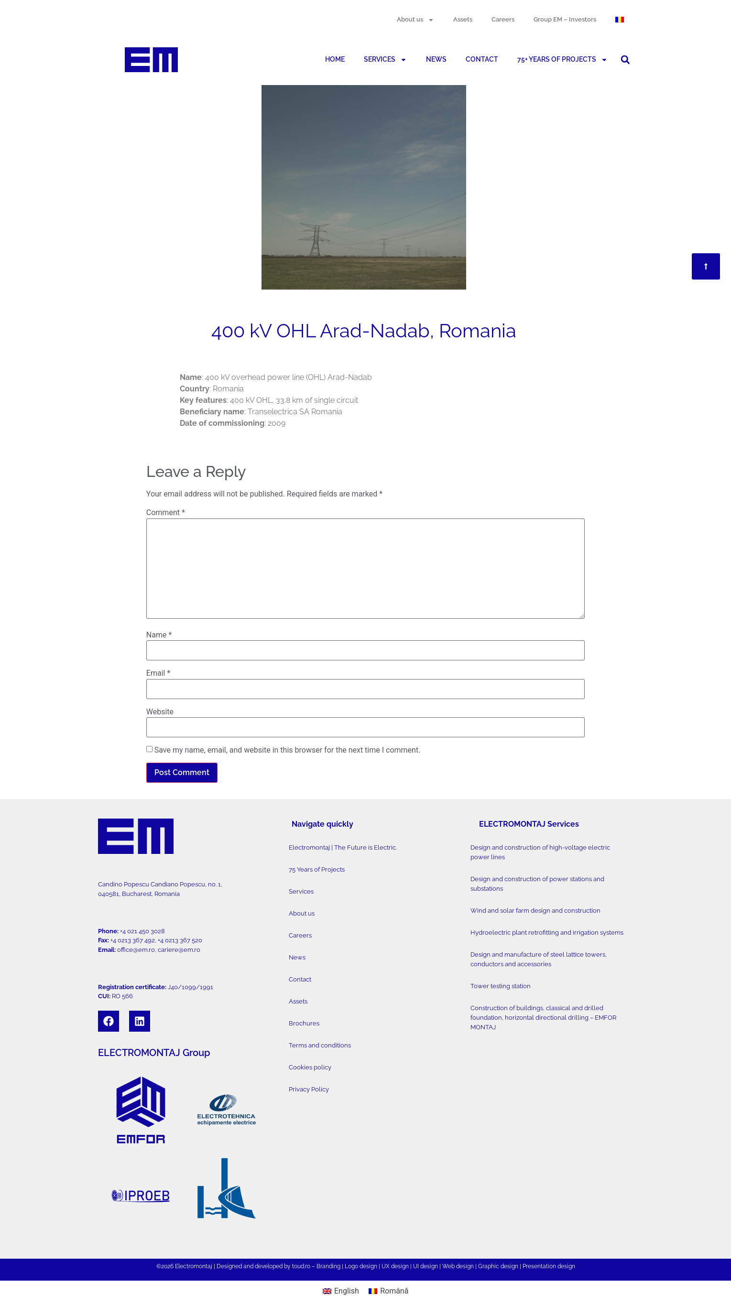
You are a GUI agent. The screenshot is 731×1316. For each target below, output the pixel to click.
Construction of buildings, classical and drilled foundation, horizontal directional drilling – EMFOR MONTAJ (543, 1017)
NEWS (436, 59)
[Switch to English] (341, 1291)
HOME (335, 59)
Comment (165, 513)
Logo (351, 1266)
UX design (395, 1266)
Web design (458, 1266)
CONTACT (482, 59)
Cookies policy (310, 1067)
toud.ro (301, 1266)
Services (301, 891)
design (368, 1266)
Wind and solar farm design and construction (535, 910)
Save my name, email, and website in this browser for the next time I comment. (287, 750)
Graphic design (498, 1266)
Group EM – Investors (565, 19)
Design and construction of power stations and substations (537, 883)
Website (160, 712)
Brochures (304, 1023)
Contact (300, 979)
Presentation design (549, 1266)
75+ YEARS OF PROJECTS (562, 60)
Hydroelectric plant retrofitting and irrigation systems (546, 932)
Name (159, 635)
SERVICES (385, 60)
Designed (229, 1266)
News (297, 957)
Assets (462, 19)
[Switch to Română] (389, 1291)
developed (269, 1266)
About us (415, 20)
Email (158, 673)
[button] (625, 60)
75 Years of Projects (317, 869)
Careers (502, 19)
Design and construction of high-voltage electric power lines (540, 852)
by (287, 1266)
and (248, 1266)
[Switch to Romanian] (619, 19)
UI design (425, 1266)
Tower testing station (500, 986)
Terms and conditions (320, 1045)
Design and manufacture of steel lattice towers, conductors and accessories (538, 959)
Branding (328, 1266)
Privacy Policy (309, 1089)
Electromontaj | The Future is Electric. (343, 847)
